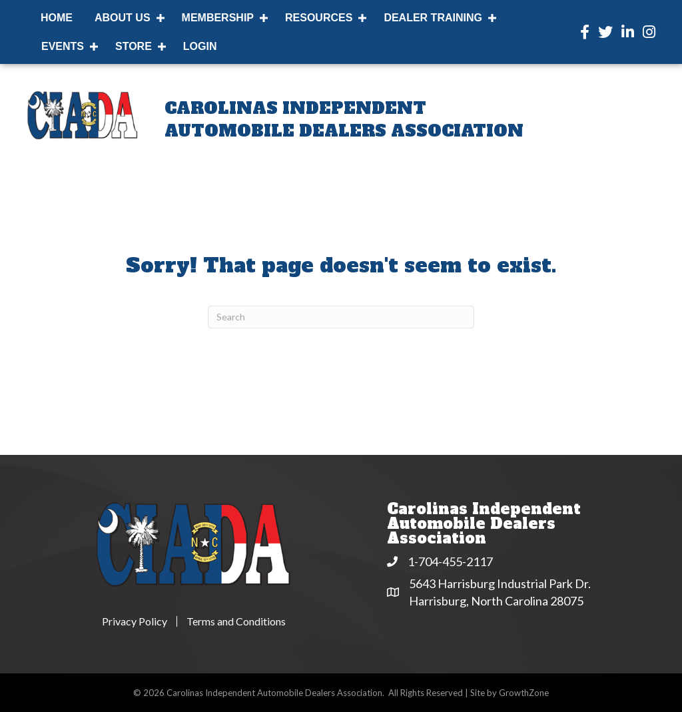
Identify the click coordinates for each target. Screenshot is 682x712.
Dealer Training (433, 17)
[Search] (341, 317)
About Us (123, 17)
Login (200, 46)
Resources (318, 17)
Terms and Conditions (236, 621)
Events (62, 46)
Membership (218, 17)
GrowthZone (524, 692)
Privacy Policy (134, 621)
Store (133, 46)
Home (57, 17)
